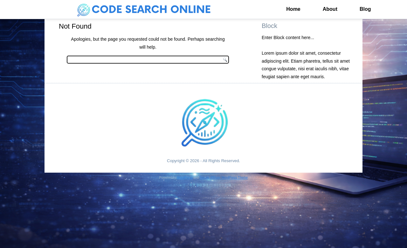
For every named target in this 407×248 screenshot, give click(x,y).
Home (293, 9)
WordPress (184, 177)
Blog (365, 9)
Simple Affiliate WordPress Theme (224, 177)
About (330, 9)
